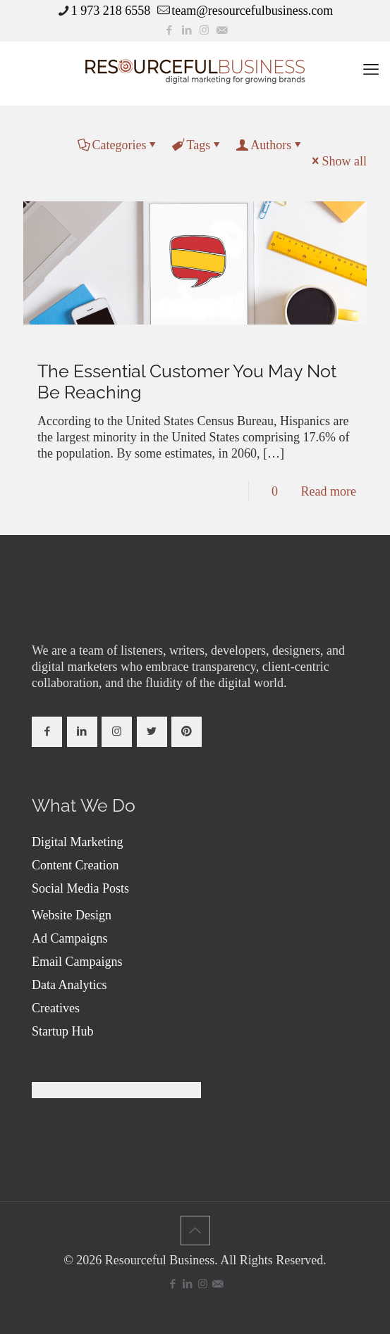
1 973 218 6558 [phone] (111, 11)
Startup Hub (63, 1031)
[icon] (222, 30)
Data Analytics (69, 985)
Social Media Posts (80, 888)
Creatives (56, 1008)
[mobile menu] (371, 70)
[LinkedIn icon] (186, 30)
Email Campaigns (77, 962)
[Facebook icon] (169, 30)
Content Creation (75, 865)
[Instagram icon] (204, 30)
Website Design (71, 915)
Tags (197, 145)
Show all (338, 161)
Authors (270, 145)
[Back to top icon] (195, 1230)
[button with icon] (47, 732)
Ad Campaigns (70, 938)
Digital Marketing (77, 842)
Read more (328, 491)
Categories (118, 145)
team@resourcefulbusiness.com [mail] (252, 11)
